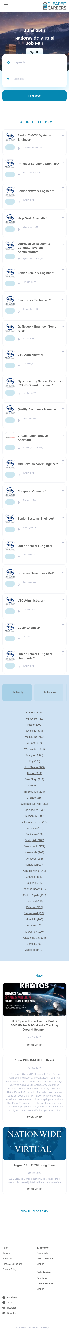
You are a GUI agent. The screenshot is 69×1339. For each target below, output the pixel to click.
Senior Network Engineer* (36, 191)
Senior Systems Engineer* (36, 518)
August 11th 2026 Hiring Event (34, 1165)
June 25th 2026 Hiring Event (34, 1060)
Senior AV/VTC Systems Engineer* (34, 137)
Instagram (12, 1307)
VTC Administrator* (31, 354)
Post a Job (42, 1253)
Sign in (40, 1264)
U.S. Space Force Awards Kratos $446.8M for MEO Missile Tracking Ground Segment (34, 1025)
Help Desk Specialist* (32, 218)
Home (5, 1247)
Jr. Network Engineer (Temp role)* (37, 328)
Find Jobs (34, 95)
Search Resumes (45, 1258)
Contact (6, 1253)
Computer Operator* (32, 491)
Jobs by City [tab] (17, 692)
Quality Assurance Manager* (37, 409)
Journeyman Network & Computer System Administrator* (34, 248)
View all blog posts (34, 1211)
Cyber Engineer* (29, 627)
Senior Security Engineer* (36, 273)
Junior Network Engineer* (36, 546)
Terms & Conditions (12, 1264)
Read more (34, 1045)
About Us (7, 1258)
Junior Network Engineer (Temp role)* (35, 656)
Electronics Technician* (34, 300)
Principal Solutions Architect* (38, 163)
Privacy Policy (9, 1269)
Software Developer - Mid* (36, 573)
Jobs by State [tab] (49, 692)
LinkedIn (11, 1313)
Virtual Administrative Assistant (33, 438)
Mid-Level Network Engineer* (38, 464)
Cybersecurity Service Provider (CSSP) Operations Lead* (39, 383)
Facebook (12, 1297)
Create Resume (45, 1283)
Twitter (10, 1302)
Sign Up (34, 52)
